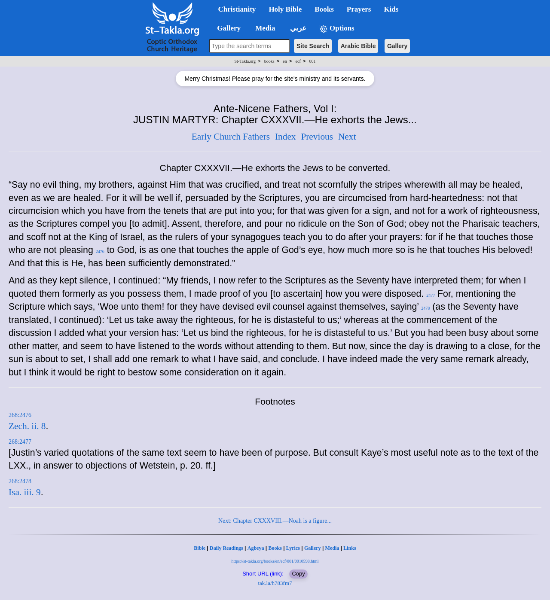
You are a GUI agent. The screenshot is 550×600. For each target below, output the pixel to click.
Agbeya (256, 548)
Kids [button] (391, 9)
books (269, 61)
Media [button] (264, 28)
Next (347, 136)
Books (274, 548)
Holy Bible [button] (285, 9)
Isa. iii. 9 (25, 492)
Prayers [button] (359, 9)
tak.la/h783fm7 (275, 583)
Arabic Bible (358, 46)
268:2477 (20, 442)
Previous (317, 136)
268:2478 (20, 481)
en (285, 61)
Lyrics (293, 548)
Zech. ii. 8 (27, 426)
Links (349, 548)
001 (312, 61)
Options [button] (336, 28)
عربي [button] (297, 28)
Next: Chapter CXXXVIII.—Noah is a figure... (275, 521)
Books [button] (324, 9)
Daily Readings (226, 548)
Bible (199, 548)
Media (332, 548)
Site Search (312, 46)
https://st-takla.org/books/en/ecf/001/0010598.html (274, 561)
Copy (298, 573)
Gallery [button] (226, 28)
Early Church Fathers (231, 136)
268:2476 (20, 415)
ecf (298, 61)
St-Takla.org (245, 61)
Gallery (397, 46)
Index (285, 136)
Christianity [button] (237, 9)
